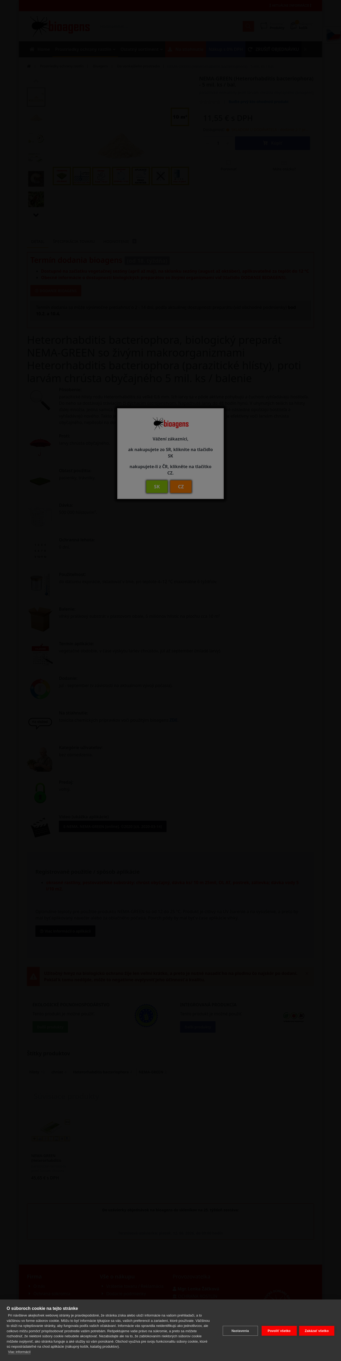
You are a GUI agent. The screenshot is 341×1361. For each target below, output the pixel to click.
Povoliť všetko (277, 1330)
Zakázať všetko (317, 1330)
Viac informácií (19, 1352)
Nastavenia (238, 1330)
